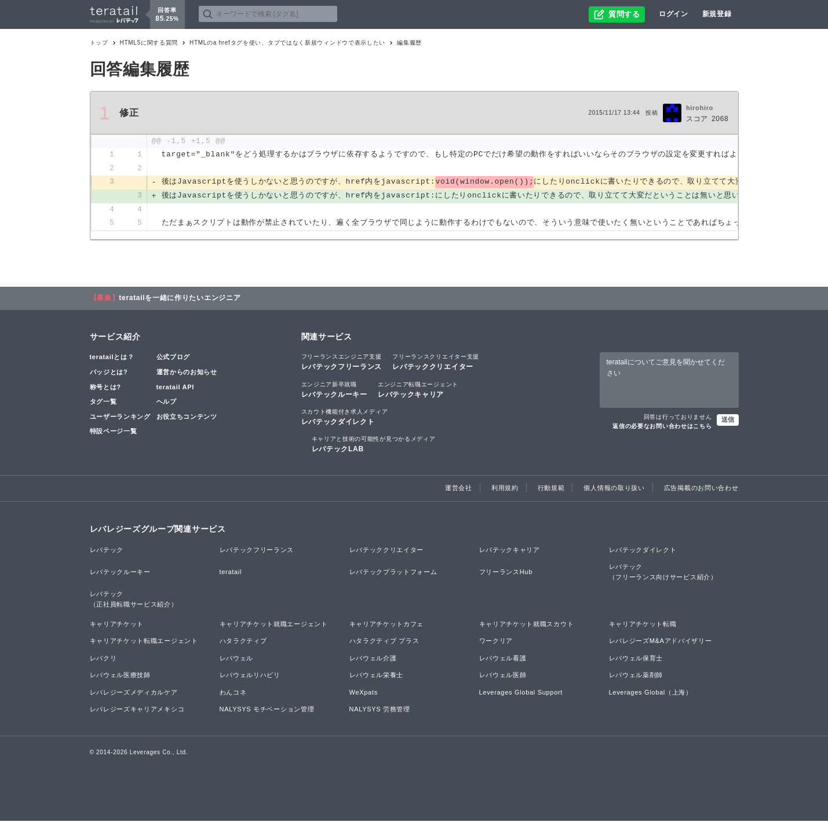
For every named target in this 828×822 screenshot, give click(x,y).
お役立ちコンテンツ (186, 417)
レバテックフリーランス (341, 362)
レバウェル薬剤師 (636, 676)
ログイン (673, 14)
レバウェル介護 (373, 658)
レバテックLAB (374, 445)
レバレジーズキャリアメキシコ (137, 710)
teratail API (175, 387)
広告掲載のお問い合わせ (701, 488)
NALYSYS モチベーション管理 (267, 710)
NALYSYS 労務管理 (379, 710)
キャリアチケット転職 (643, 624)
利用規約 (505, 488)
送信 (727, 420)
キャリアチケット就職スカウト (526, 624)
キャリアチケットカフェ (386, 624)
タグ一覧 (103, 402)
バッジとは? (109, 373)
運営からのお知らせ (186, 373)
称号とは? (105, 387)
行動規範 (551, 488)
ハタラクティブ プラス (384, 641)
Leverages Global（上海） (650, 692)
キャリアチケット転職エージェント (144, 641)
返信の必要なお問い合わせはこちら (662, 427)
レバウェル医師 (503, 676)
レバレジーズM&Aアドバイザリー (660, 641)
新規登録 (717, 14)
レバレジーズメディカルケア (134, 692)
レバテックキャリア (418, 390)
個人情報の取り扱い (613, 488)
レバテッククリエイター (435, 362)
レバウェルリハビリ (250, 676)
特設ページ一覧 (113, 432)
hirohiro (699, 107)
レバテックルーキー (334, 390)
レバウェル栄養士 (376, 676)
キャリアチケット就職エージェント (274, 624)
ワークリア (496, 641)
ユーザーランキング (120, 417)
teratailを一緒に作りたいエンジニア (179, 299)
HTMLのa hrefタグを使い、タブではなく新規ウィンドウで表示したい (287, 42)
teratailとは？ (112, 358)
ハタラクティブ (243, 641)
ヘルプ (166, 402)
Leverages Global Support (521, 692)
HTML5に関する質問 (149, 42)
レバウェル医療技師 (120, 676)
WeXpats (363, 692)
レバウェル (237, 658)
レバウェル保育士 (636, 658)
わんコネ (233, 692)
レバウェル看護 (503, 658)
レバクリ (103, 658)
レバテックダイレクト (344, 417)
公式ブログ (173, 358)
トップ (99, 42)
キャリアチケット (117, 624)
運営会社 (458, 488)
